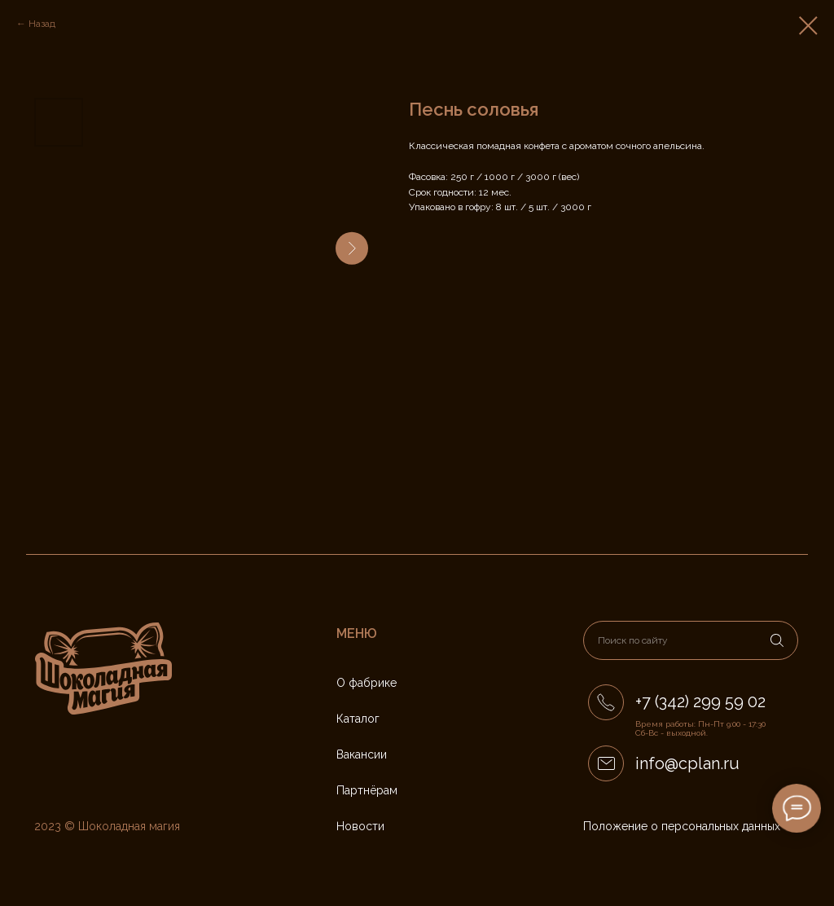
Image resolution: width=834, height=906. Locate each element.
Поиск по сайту (633, 640)
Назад (42, 23)
